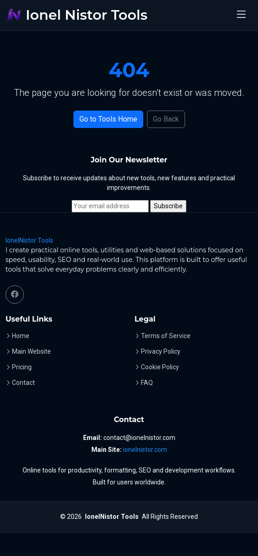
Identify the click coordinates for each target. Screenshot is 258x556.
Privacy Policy (160, 351)
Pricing (22, 367)
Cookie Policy (160, 367)
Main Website (31, 351)
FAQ (147, 382)
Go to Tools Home (108, 119)
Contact (23, 382)
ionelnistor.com (145, 449)
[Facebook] (15, 294)
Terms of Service (166, 336)
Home (20, 336)
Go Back (166, 119)
